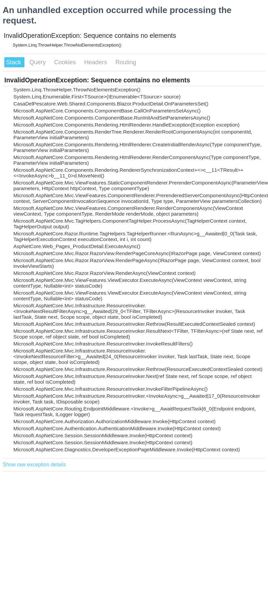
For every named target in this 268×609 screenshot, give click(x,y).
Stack (14, 62)
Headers (96, 62)
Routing (125, 62)
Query (38, 62)
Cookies (66, 62)
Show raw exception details (34, 464)
